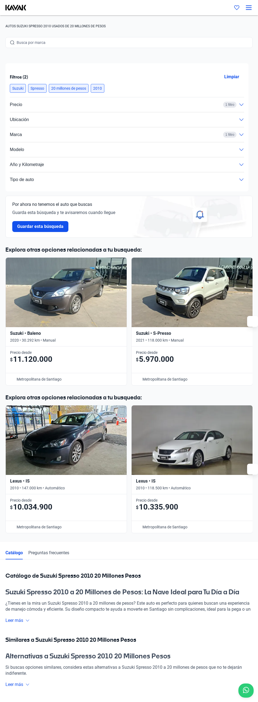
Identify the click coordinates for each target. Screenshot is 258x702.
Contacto (164, 593)
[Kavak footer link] (20, 606)
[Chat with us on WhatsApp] (246, 690)
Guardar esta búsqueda (40, 226)
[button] (18, 88)
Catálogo (14, 375)
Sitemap (204, 676)
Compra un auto (73, 581)
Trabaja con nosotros (175, 581)
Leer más (17, 443)
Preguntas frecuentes (48, 375)
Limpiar (231, 76)
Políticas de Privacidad (127, 676)
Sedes (65, 593)
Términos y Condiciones (172, 676)
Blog (64, 618)
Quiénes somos (73, 631)
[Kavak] (13, 7)
